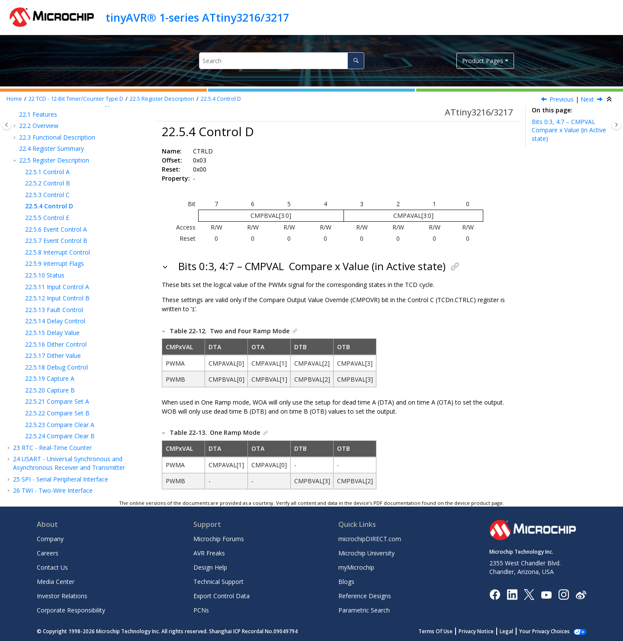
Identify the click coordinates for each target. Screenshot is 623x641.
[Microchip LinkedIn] (512, 593)
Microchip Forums (218, 538)
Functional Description (57, 137)
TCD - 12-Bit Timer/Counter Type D (76, 98)
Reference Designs (364, 595)
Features (38, 114)
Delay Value (52, 332)
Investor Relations (62, 595)
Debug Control (56, 367)
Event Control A (56, 229)
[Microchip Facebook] (494, 593)
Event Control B (56, 240)
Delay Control (55, 321)
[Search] (355, 60)
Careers (47, 553)
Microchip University (366, 553)
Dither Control (56, 344)
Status (44, 275)
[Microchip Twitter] (529, 593)
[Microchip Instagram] (563, 593)
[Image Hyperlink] (546, 593)
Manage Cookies (549, 631)
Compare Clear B (60, 436)
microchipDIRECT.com (369, 538)
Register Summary (51, 148)
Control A (47, 172)
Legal (516, 631)
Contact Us (52, 567)
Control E (47, 218)
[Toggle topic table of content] (616, 124)
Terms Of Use (445, 631)
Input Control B (57, 298)
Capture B (50, 390)
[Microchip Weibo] (580, 593)
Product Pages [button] (482, 61)
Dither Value (53, 355)
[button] (15, 114)
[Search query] (281, 60)
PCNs (201, 610)
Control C (47, 195)
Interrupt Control (57, 252)
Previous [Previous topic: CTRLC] (561, 99)
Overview (38, 125)
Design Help (210, 567)
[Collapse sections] (610, 99)
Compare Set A (57, 401)
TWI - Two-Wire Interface (53, 490)
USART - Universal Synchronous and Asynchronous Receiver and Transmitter (69, 463)
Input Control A (57, 287)
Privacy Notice (485, 631)
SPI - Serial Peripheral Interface (60, 479)
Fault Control (54, 310)
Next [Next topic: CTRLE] (587, 99)
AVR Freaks (209, 553)
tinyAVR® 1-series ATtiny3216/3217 (197, 17)
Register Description (162, 98)
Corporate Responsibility (71, 610)
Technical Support (218, 581)
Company (50, 538)
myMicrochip (356, 567)
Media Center (55, 581)
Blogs (346, 581)
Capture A (49, 378)
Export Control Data (221, 595)
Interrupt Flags (54, 263)
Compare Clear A (59, 425)
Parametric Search (364, 610)
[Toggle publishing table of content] (6, 124)
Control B (47, 183)
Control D (221, 98)
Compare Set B (57, 413)
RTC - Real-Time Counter (52, 447)
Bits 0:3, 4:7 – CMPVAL (569, 130)
